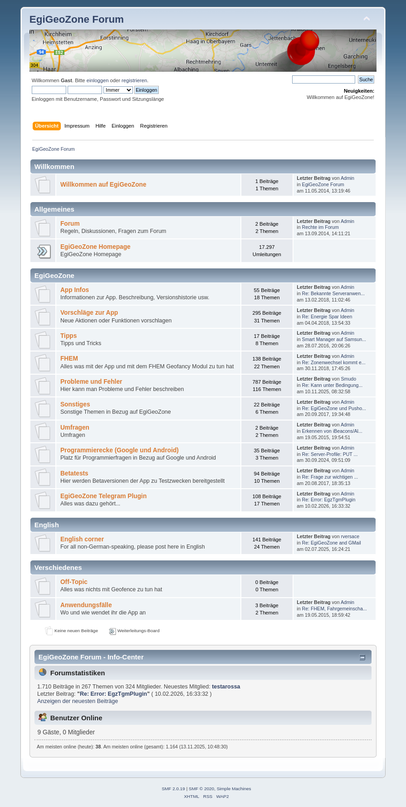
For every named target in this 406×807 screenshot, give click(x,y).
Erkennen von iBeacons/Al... (332, 431)
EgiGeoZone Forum (76, 19)
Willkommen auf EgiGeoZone (103, 184)
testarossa (226, 686)
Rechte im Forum (320, 227)
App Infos (74, 290)
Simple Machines (234, 788)
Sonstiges (75, 404)
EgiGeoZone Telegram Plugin (103, 496)
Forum (70, 223)
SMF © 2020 (201, 788)
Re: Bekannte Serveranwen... (333, 293)
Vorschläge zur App (89, 312)
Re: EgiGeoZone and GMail (331, 542)
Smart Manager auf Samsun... (334, 339)
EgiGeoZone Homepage (95, 246)
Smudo (349, 378)
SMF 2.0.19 (173, 788)
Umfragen (74, 427)
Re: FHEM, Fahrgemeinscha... (334, 608)
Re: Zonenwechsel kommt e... (334, 362)
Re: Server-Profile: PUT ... (330, 454)
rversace (350, 536)
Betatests (74, 473)
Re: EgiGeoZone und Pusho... (334, 408)
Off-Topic (74, 582)
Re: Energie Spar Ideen (327, 316)
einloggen (98, 80)
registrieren (134, 80)
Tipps (68, 335)
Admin (347, 178)
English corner (82, 539)
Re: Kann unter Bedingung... (332, 385)
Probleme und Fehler (91, 381)
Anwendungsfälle (86, 605)
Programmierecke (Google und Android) (119, 450)
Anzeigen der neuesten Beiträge (77, 701)
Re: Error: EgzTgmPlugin (329, 499)
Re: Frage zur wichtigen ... (330, 477)
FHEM (69, 358)
